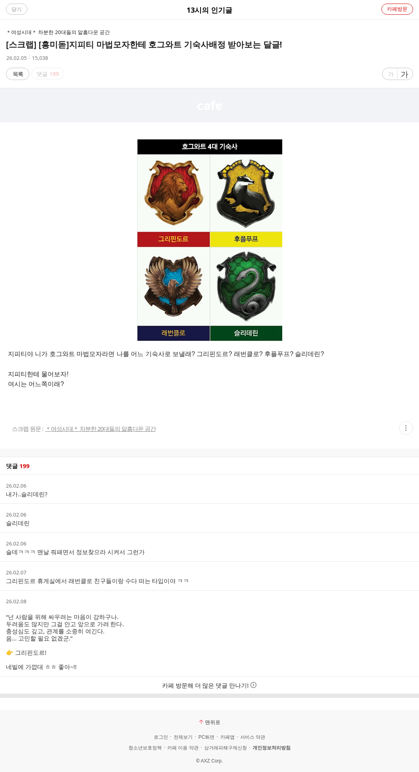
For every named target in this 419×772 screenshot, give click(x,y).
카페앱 (227, 737)
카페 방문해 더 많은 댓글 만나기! (209, 685)
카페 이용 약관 (183, 748)
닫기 (16, 9)
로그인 (161, 737)
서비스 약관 (252, 737)
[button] (406, 428)
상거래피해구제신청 (225, 748)
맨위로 (209, 722)
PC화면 (206, 737)
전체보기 (183, 737)
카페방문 (397, 8)
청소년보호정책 (145, 748)
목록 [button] (18, 74)
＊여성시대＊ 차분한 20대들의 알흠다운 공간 (100, 428)
